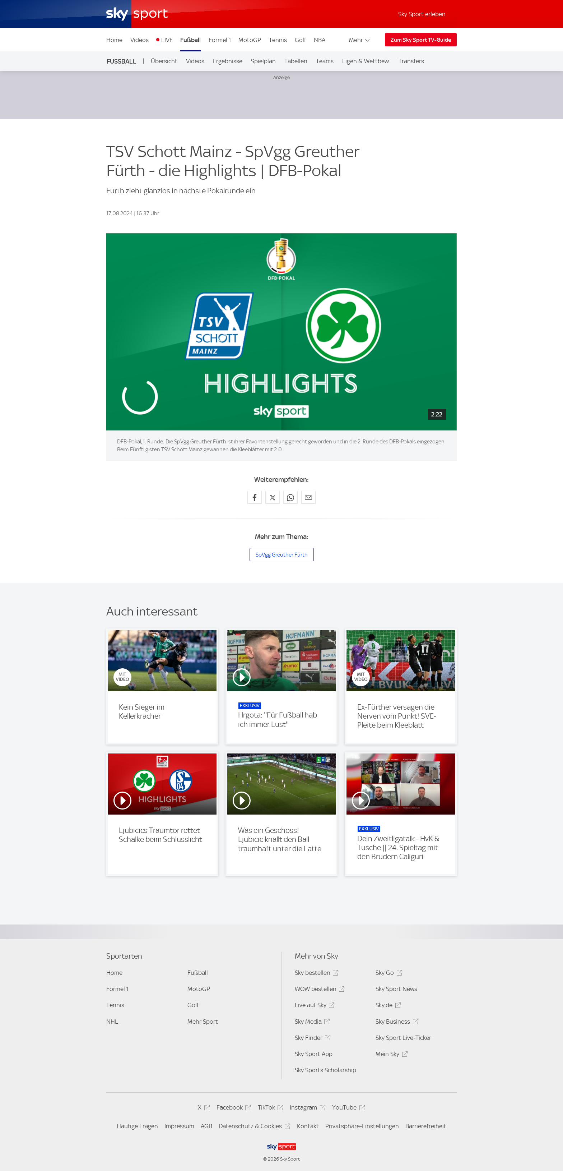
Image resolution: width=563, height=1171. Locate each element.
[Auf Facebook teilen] (254, 497)
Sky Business (396, 1023)
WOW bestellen (319, 990)
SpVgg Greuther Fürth (282, 555)
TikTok (269, 1109)
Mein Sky (390, 1055)
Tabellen (295, 61)
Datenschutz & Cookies (253, 1127)
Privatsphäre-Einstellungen (362, 1126)
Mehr (360, 39)
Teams (325, 61)
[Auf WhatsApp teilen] (290, 497)
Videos (139, 39)
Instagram (306, 1109)
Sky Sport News (396, 988)
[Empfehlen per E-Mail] (308, 497)
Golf (300, 39)
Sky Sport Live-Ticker (403, 1037)
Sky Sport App (313, 1053)
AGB (206, 1126)
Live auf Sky (313, 1006)
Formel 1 (220, 39)
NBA (319, 39)
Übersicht (164, 61)
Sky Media (311, 1023)
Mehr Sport (202, 1021)
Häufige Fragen (137, 1126)
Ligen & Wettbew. (366, 61)
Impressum (179, 1126)
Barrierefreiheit (425, 1126)
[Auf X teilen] (272, 497)
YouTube (347, 1109)
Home (114, 39)
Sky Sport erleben (422, 14)
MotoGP (249, 39)
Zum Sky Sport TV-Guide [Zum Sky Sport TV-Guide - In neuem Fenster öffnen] (421, 40)
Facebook (233, 1109)
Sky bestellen (315, 974)
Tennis (278, 39)
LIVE (167, 39)
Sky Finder (312, 1039)
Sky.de (387, 1006)
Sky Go (388, 974)
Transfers (411, 61)
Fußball (190, 39)
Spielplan (263, 61)
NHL (112, 1021)
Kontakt (308, 1126)
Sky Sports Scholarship (325, 1070)
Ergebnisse (227, 61)
